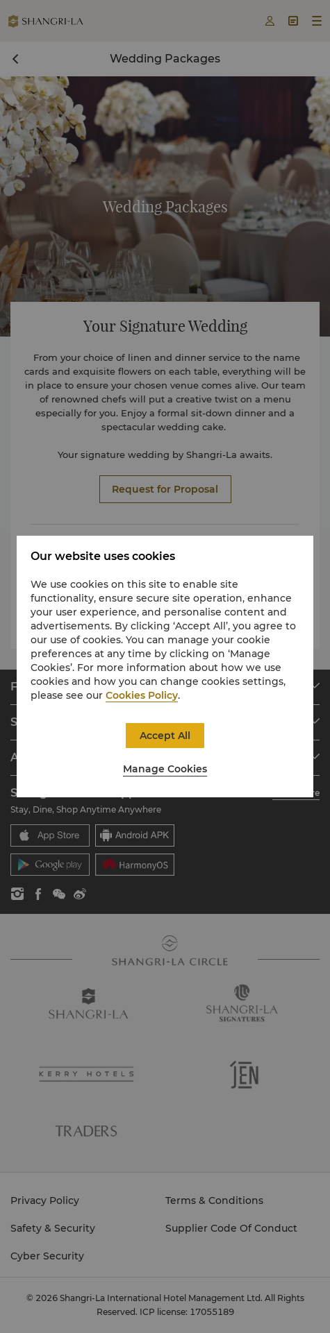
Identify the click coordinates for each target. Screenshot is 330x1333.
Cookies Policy (142, 695)
